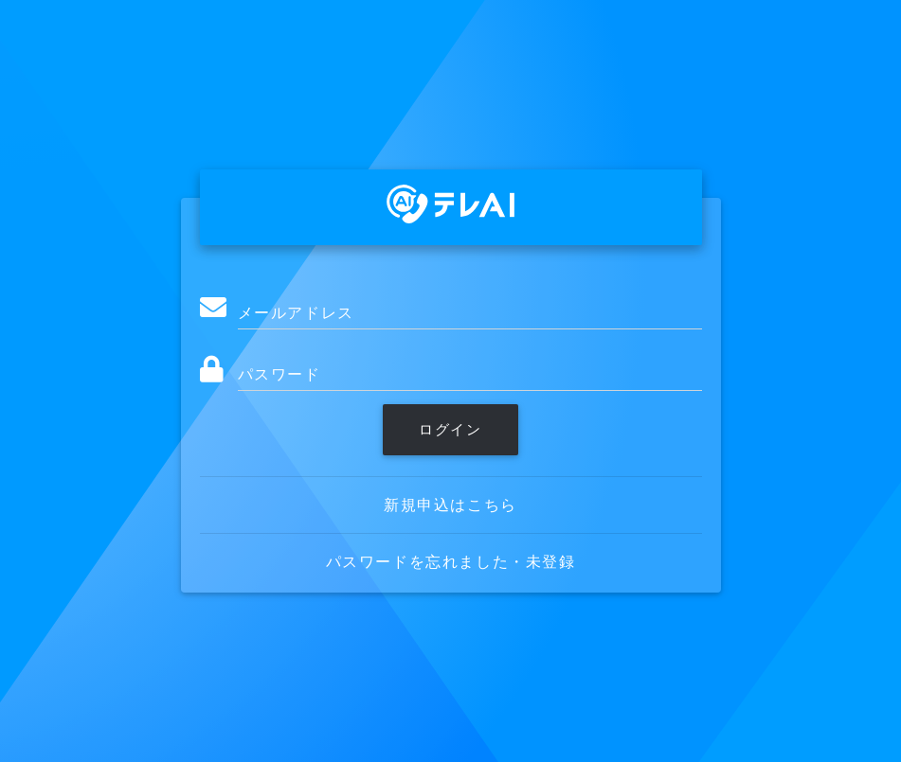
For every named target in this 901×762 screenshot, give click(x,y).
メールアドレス (296, 312)
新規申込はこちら (450, 504)
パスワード (279, 373)
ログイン (450, 429)
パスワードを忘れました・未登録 (451, 561)
